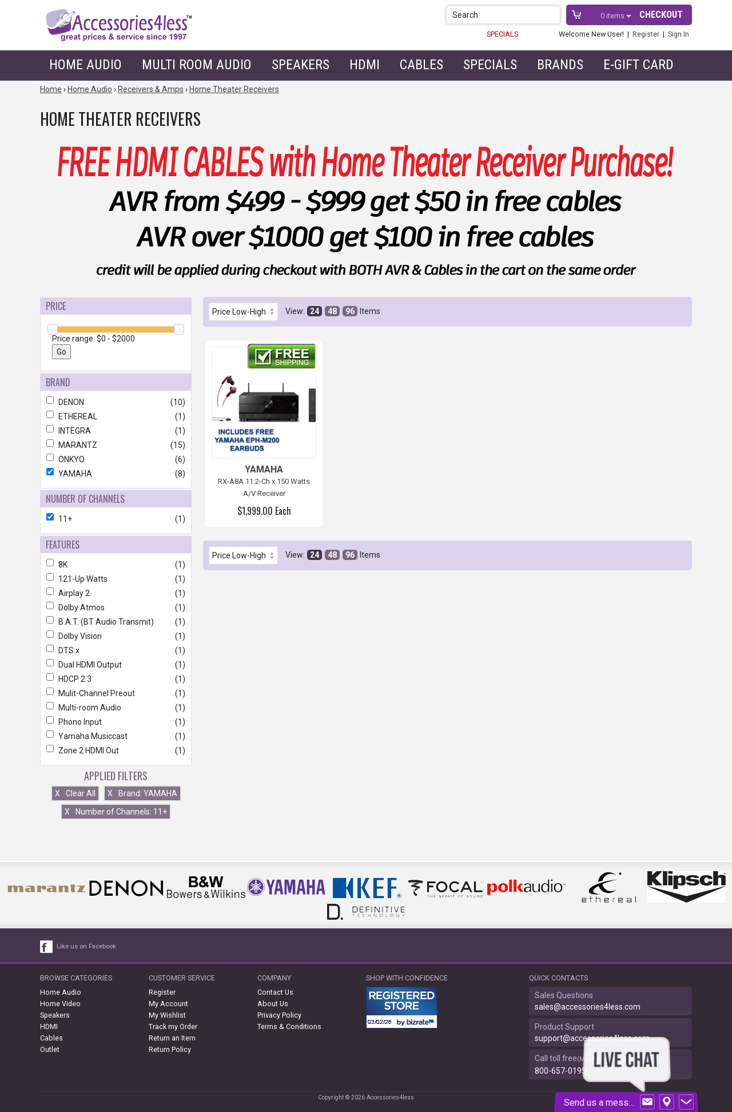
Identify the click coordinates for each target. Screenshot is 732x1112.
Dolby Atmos (115, 607)
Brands (560, 65)
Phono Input (115, 722)
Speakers (300, 65)
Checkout (661, 14)
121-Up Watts (115, 579)
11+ (115, 519)
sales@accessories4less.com (587, 1006)
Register (645, 34)
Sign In (678, 34)
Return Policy (170, 1049)
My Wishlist (167, 1015)
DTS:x (115, 650)
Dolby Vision (115, 636)
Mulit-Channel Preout (115, 693)
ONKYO (115, 459)
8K (115, 564)
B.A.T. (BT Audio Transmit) (115, 622)
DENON (115, 402)
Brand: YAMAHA (142, 793)
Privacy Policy (279, 1015)
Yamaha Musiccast (115, 736)
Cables (421, 65)
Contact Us (275, 992)
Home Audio (85, 65)
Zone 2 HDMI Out (115, 750)
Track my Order (173, 1026)
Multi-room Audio (115, 707)
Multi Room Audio (197, 65)
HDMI (364, 65)
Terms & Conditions (289, 1026)
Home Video (60, 1003)
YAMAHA (115, 473)
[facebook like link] (47, 947)
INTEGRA (115, 430)
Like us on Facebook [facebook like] (86, 946)
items (613, 15)
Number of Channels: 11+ (116, 811)
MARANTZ (115, 445)
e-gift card (638, 65)
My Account (168, 1003)
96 (350, 311)
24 (314, 311)
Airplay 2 (115, 593)
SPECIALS (502, 34)
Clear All (75, 793)
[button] (553, 14)
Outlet (49, 1049)
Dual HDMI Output (115, 664)
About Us (272, 1003)
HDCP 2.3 (115, 679)
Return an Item (172, 1038)
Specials (490, 65)
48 (332, 311)
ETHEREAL (115, 416)
